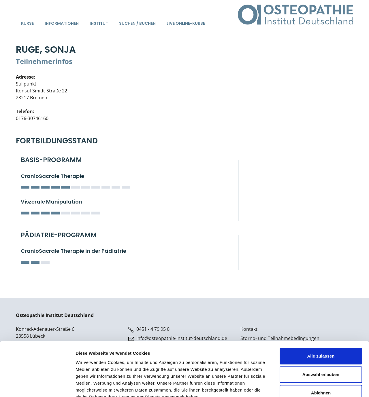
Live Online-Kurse (186, 23)
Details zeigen (306, 385)
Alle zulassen (320, 321)
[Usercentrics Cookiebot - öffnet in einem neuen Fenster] (37, 385)
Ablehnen (321, 358)
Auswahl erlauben (320, 340)
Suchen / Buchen (137, 23)
